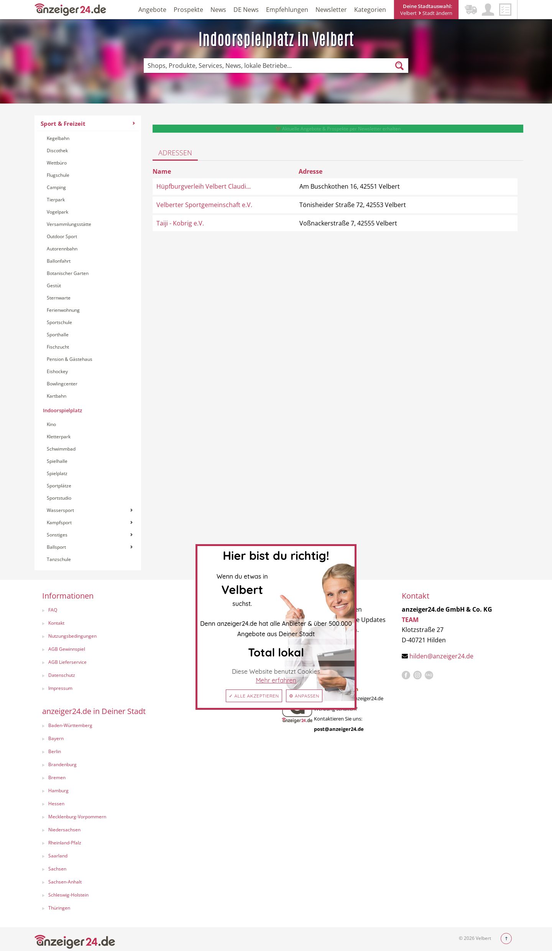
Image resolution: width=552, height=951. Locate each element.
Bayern (56, 738)
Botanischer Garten (68, 273)
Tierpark (56, 199)
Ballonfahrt (59, 261)
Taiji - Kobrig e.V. (180, 223)
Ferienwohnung (63, 310)
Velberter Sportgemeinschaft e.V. (204, 205)
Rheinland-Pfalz (64, 842)
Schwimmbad (61, 449)
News (218, 9)
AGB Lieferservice (67, 662)
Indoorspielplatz (62, 410)
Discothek (57, 150)
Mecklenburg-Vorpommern (77, 816)
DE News (246, 9)
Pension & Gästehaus (69, 359)
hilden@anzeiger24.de (441, 656)
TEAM (410, 619)
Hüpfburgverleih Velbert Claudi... (203, 186)
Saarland (57, 855)
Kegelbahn (58, 138)
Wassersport (90, 510)
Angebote (152, 9)
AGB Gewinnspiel (66, 649)
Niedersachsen (64, 829)
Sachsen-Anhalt (65, 882)
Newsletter (331, 9)
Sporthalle (58, 334)
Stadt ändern (435, 13)
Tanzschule (59, 559)
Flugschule (58, 175)
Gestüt (54, 285)
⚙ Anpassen (304, 696)
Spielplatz (57, 473)
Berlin (54, 751)
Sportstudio (59, 498)
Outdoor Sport (62, 236)
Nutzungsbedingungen (72, 636)
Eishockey (57, 371)
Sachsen (57, 868)
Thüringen (59, 908)
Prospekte (188, 9)
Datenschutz (61, 675)
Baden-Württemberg (70, 725)
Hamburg (58, 790)
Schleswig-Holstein (68, 895)
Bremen (57, 777)
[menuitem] (87, 342)
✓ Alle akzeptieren (254, 696)
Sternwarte (59, 298)
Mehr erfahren (276, 680)
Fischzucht (58, 347)
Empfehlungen (287, 9)
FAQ (52, 610)
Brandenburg (62, 764)
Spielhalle (57, 461)
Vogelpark (57, 212)
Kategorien (370, 9)
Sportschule (59, 322)
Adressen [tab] (175, 152)
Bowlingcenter (62, 383)
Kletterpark (59, 436)
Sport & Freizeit (88, 123)
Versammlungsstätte (69, 224)
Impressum (60, 688)
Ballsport (90, 547)
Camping (56, 187)
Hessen (56, 803)
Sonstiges (90, 534)
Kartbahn (56, 396)
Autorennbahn (62, 248)
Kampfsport (90, 522)
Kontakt (56, 623)
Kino (51, 424)
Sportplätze (59, 485)
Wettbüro (57, 163)
